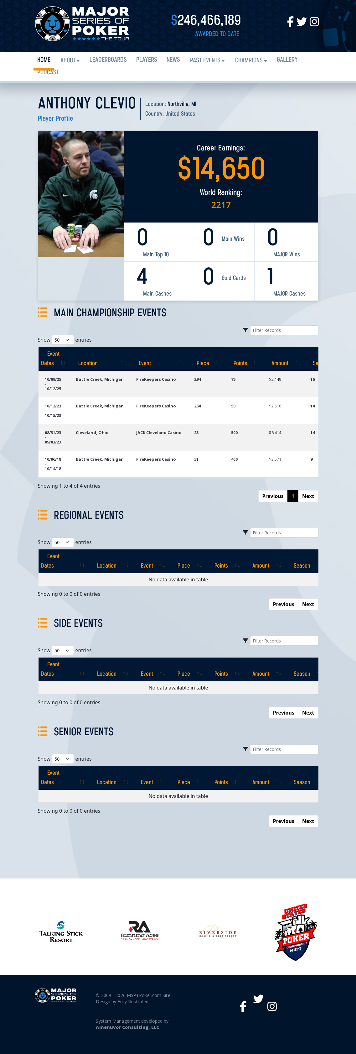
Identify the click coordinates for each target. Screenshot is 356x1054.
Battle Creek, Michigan (100, 379)
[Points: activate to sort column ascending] (244, 359)
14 (312, 406)
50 (233, 406)
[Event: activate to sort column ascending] (159, 359)
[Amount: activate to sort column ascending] (283, 359)
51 (196, 459)
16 (312, 379)
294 (197, 379)
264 (197, 406)
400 (234, 459)
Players (146, 60)
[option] (217, 931)
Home (43, 60)
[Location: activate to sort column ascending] (100, 359)
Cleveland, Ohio (92, 432)
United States (180, 114)
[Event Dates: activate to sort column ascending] (54, 359)
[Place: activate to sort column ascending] (206, 359)
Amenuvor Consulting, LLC (127, 1027)
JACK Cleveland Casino (159, 432)
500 (234, 432)
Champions (249, 60)
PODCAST (48, 72)
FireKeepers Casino (156, 379)
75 (233, 379)
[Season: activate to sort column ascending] (297, 561)
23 (196, 432)
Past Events (205, 60)
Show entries (65, 340)
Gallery (287, 60)
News (173, 60)
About (67, 60)
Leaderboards (108, 60)
